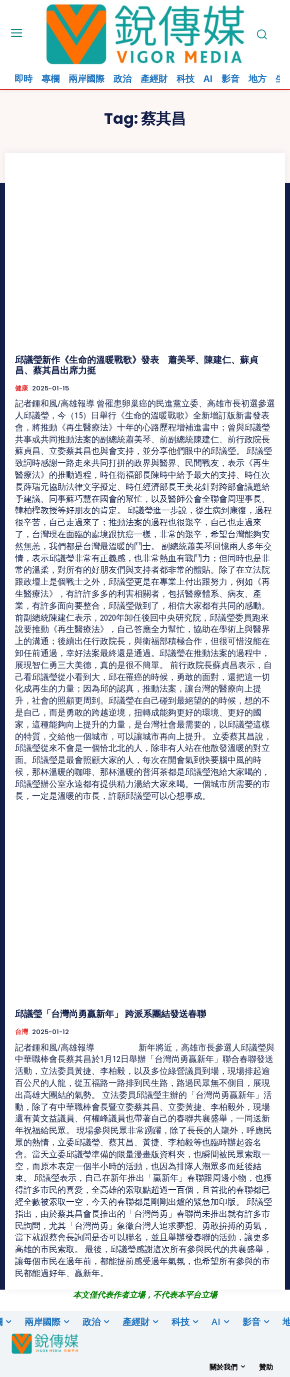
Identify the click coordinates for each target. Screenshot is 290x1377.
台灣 (21, 1032)
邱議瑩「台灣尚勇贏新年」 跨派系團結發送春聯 (110, 1014)
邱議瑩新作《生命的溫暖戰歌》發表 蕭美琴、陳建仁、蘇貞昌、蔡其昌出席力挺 (136, 365)
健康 (21, 388)
